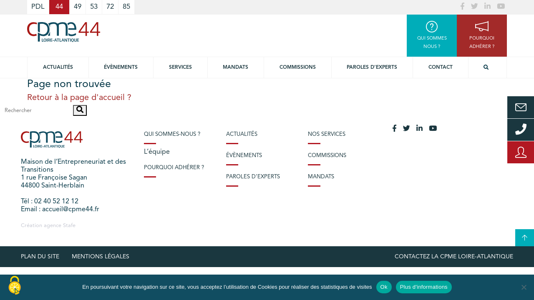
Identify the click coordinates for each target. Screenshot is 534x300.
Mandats (235, 67)
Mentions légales (100, 257)
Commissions (298, 67)
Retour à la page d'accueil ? (79, 98)
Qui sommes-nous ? (172, 134)
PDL (38, 6)
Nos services (326, 134)
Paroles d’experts (372, 67)
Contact (440, 67)
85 (126, 6)
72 (110, 6)
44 (59, 6)
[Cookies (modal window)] (14, 286)
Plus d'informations (424, 287)
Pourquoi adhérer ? (174, 167)
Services (180, 67)
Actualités (58, 67)
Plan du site (40, 257)
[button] (80, 110)
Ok (384, 287)
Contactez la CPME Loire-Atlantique (454, 257)
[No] (523, 287)
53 (94, 6)
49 (77, 6)
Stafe (69, 225)
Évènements (121, 67)
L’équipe (157, 152)
